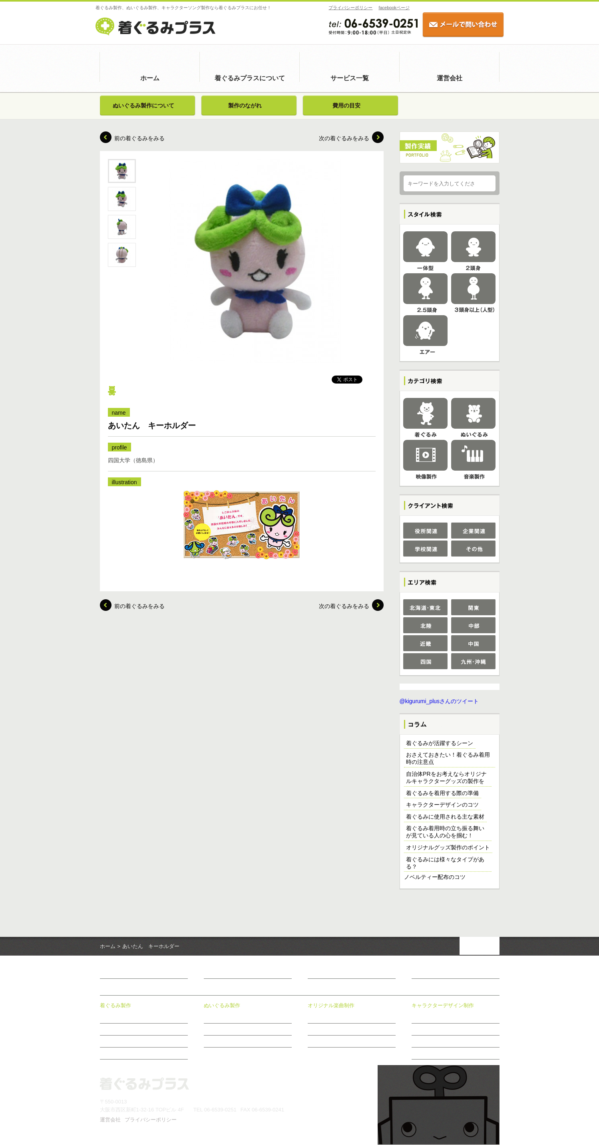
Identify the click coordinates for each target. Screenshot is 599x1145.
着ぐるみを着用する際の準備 (442, 793)
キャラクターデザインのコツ (442, 805)
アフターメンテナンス (124, 1053)
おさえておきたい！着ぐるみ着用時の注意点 (448, 758)
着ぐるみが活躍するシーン (439, 743)
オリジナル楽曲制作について (339, 1017)
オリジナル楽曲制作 (331, 1006)
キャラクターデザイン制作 (443, 1006)
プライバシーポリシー (346, 7)
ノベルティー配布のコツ (435, 877)
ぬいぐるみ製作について (143, 105)
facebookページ (390, 7)
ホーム (149, 78)
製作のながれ (245, 105)
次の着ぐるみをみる (344, 138)
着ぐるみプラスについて (250, 78)
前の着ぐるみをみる (139, 138)
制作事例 (421, 1029)
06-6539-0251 (220, 1110)
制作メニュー (322, 1029)
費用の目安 (346, 105)
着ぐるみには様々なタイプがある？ (445, 863)
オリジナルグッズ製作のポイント (448, 848)
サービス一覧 (349, 78)
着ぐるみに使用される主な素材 (445, 817)
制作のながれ (322, 1041)
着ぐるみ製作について (124, 1017)
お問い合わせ (428, 973)
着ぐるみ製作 (115, 1006)
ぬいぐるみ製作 (222, 1006)
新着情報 (319, 973)
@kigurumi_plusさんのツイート (439, 701)
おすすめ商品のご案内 (436, 1053)
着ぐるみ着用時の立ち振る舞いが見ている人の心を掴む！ (445, 832)
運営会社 (449, 78)
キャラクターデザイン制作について (450, 1017)
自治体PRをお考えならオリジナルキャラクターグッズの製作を (446, 778)
